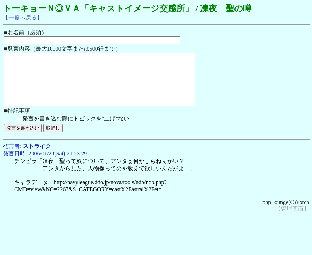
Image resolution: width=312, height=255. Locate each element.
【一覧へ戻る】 (22, 18)
